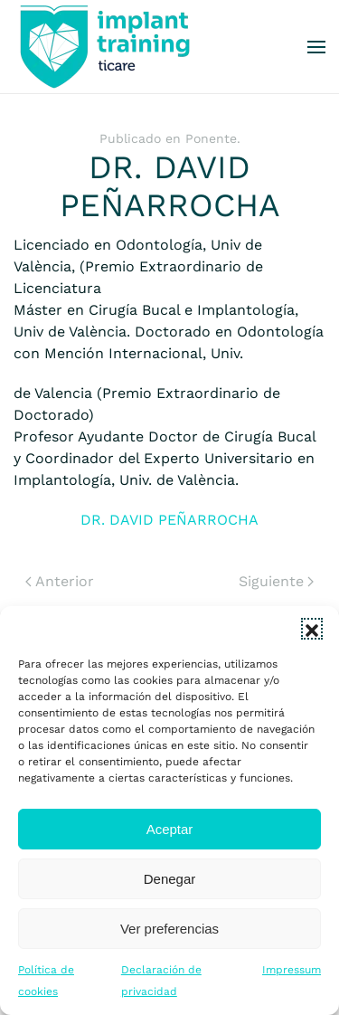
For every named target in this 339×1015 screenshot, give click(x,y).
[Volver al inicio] (104, 46)
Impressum (291, 969)
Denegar (170, 879)
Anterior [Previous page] (59, 581)
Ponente (211, 138)
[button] (312, 629)
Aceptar (169, 829)
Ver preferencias (169, 928)
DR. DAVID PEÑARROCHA (169, 519)
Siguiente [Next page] (276, 581)
